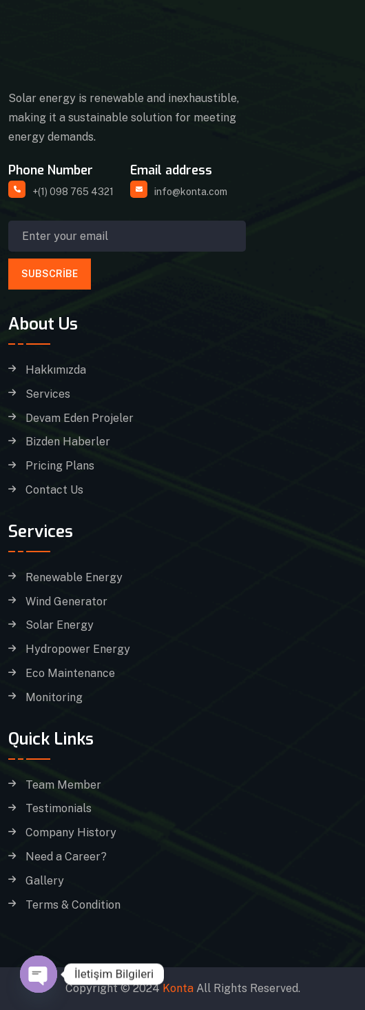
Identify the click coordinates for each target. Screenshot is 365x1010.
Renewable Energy (74, 578)
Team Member (63, 785)
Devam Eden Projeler (79, 418)
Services (47, 394)
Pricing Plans (59, 466)
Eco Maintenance (70, 673)
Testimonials (58, 808)
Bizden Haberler (67, 442)
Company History (70, 833)
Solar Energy (59, 625)
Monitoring (54, 697)
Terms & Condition (73, 905)
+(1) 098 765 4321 (73, 191)
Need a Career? (66, 857)
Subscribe (49, 273)
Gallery (44, 881)
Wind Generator (66, 602)
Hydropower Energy (77, 649)
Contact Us (54, 490)
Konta (178, 988)
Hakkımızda (55, 370)
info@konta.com (190, 191)
